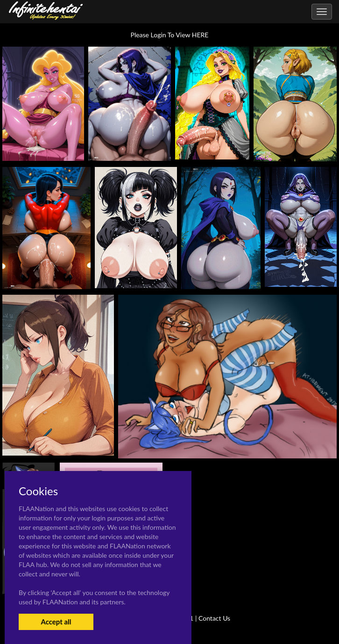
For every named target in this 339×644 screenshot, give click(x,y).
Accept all (56, 621)
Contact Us (214, 618)
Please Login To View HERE (170, 35)
